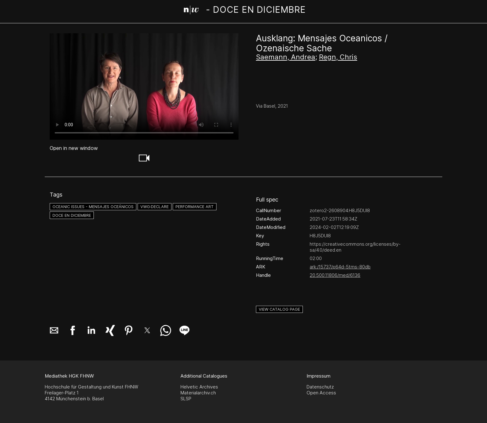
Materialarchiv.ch (198, 393)
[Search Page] (245, 11)
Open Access (321, 393)
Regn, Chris (338, 57)
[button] (144, 158)
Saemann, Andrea (285, 57)
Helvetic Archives (199, 387)
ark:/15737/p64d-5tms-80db (340, 267)
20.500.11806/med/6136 (335, 275)
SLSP (185, 399)
